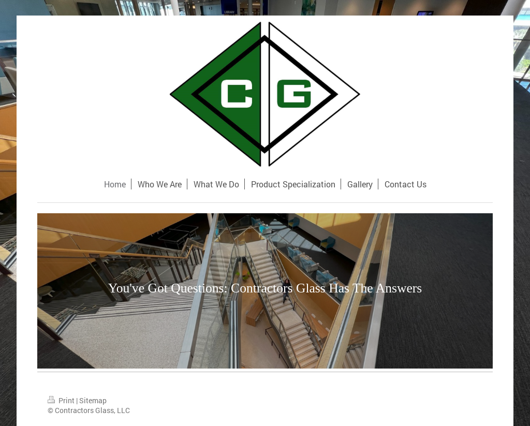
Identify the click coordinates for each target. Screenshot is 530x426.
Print (62, 400)
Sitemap (93, 400)
